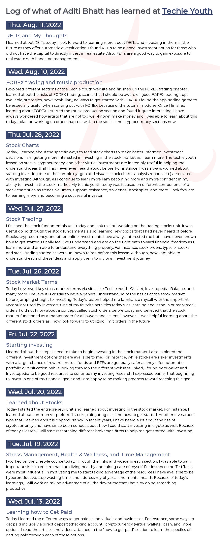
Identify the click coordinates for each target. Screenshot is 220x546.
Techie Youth (187, 11)
